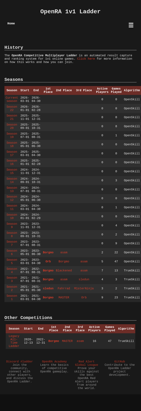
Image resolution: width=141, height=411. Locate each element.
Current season (12, 99)
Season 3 (11, 279)
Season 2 (11, 288)
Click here (86, 59)
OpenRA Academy (54, 361)
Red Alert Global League (86, 363)
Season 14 (11, 180)
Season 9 (11, 225)
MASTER (64, 297)
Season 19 (11, 135)
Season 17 (11, 153)
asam (63, 252)
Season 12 (11, 198)
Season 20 (11, 126)
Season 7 (11, 243)
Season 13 (11, 189)
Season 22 (11, 108)
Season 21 (11, 117)
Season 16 (11, 162)
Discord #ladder (19, 361)
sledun (84, 279)
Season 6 (11, 252)
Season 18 (11, 144)
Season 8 (11, 234)
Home (11, 23)
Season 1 (11, 297)
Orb (48, 261)
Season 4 (11, 270)
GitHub (119, 361)
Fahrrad (64, 288)
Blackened (64, 270)
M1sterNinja (84, 288)
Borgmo (48, 252)
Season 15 (11, 171)
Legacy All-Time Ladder (14, 341)
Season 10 (11, 216)
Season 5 (11, 261)
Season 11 (11, 207)
